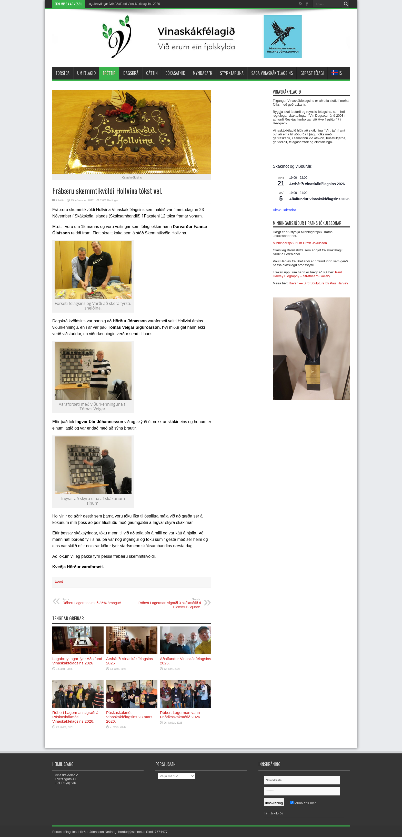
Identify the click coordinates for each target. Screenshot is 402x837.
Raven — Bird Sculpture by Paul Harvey (318, 283)
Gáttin (152, 73)
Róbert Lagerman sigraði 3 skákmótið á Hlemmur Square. (169, 603)
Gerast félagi (312, 73)
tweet (59, 581)
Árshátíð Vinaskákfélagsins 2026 (317, 184)
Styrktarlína (232, 73)
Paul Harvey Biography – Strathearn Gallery (307, 274)
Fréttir (109, 73)
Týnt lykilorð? (274, 813)
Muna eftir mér (303, 803)
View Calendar (284, 210)
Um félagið (86, 73)
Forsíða (62, 73)
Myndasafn (202, 73)
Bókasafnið (175, 73)
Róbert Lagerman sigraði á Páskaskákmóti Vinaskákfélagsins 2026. (75, 716)
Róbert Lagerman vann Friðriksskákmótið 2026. (180, 714)
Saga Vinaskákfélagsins (272, 73)
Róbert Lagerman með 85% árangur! (94, 601)
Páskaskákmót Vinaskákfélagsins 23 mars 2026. (129, 716)
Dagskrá (130, 73)
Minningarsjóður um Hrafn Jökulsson (300, 243)
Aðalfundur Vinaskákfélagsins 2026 (319, 199)
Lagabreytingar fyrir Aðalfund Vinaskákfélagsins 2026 (123, 4)
